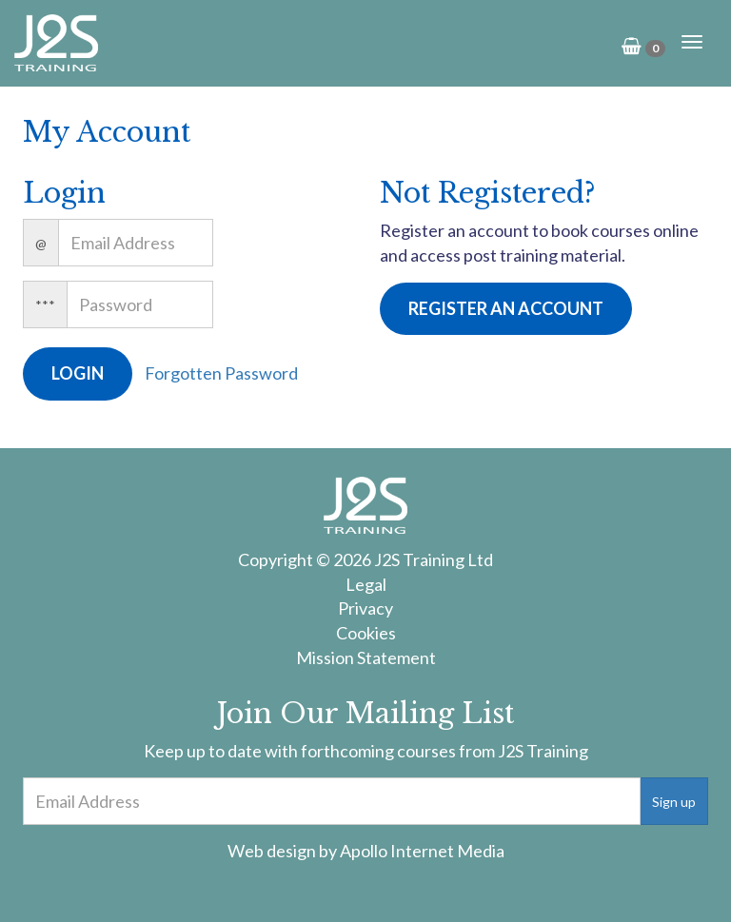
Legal (366, 584)
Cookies (366, 632)
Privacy (365, 608)
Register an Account (505, 308)
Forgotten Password (221, 373)
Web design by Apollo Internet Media (365, 850)
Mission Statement (366, 657)
